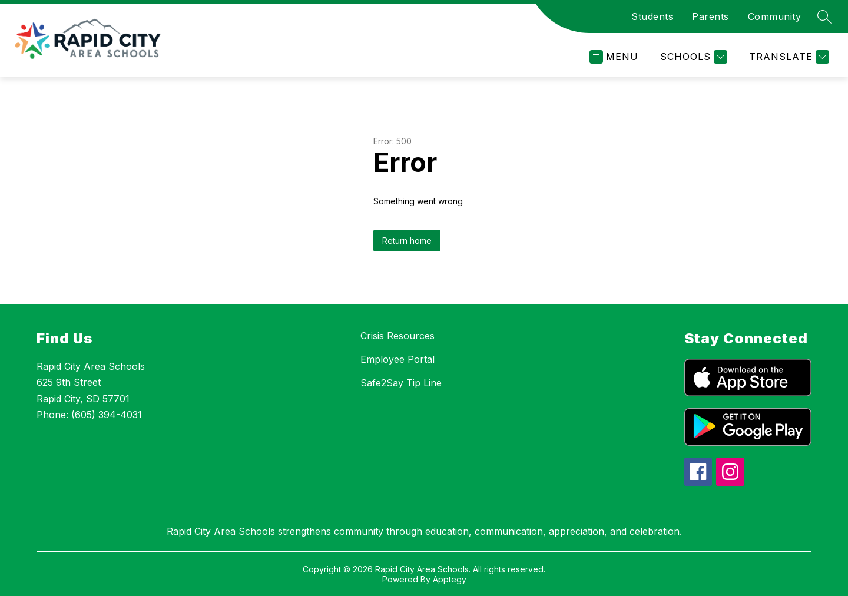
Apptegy (449, 579)
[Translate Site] (787, 56)
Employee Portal (397, 359)
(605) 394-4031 (106, 414)
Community (774, 16)
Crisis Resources (397, 336)
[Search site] (824, 16)
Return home (407, 241)
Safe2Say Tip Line (401, 383)
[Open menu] (613, 56)
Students (652, 16)
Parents (710, 16)
